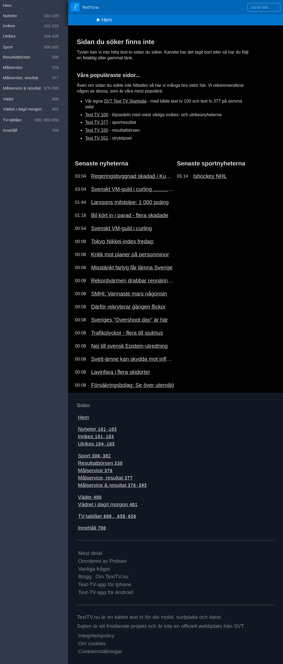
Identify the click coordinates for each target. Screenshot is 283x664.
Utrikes (96, 444)
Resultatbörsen (100, 463)
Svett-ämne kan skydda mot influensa (132, 359)
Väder (90, 497)
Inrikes (96, 436)
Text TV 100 (96, 114)
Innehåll (92, 528)
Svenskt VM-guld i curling (121, 228)
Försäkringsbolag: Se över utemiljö (132, 385)
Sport (94, 456)
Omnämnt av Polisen (102, 561)
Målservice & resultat (112, 485)
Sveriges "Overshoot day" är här (129, 320)
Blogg (85, 576)
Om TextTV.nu (112, 576)
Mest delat (90, 553)
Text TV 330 (96, 130)
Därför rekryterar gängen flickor (128, 307)
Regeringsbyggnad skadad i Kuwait (132, 176)
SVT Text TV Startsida (125, 101)
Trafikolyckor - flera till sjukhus (127, 333)
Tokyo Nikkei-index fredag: (122, 241)
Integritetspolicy (96, 635)
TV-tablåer (107, 516)
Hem (104, 20)
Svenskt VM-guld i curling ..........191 (132, 189)
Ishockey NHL (210, 176)
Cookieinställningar (100, 651)
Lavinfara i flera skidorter (120, 372)
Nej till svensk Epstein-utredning (129, 346)
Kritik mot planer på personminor (130, 254)
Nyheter (97, 429)
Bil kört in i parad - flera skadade (129, 215)
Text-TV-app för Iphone (104, 584)
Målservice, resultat (105, 478)
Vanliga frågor (94, 569)
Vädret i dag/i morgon (108, 504)
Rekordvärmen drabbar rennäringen (132, 281)
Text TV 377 (96, 122)
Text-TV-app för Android (105, 592)
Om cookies (92, 643)
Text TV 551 (96, 138)
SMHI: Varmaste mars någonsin (129, 294)
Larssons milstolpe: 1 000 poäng (130, 202)
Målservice (95, 470)
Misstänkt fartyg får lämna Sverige (131, 267)
